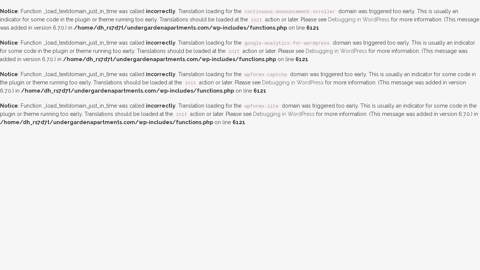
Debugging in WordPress (359, 19)
